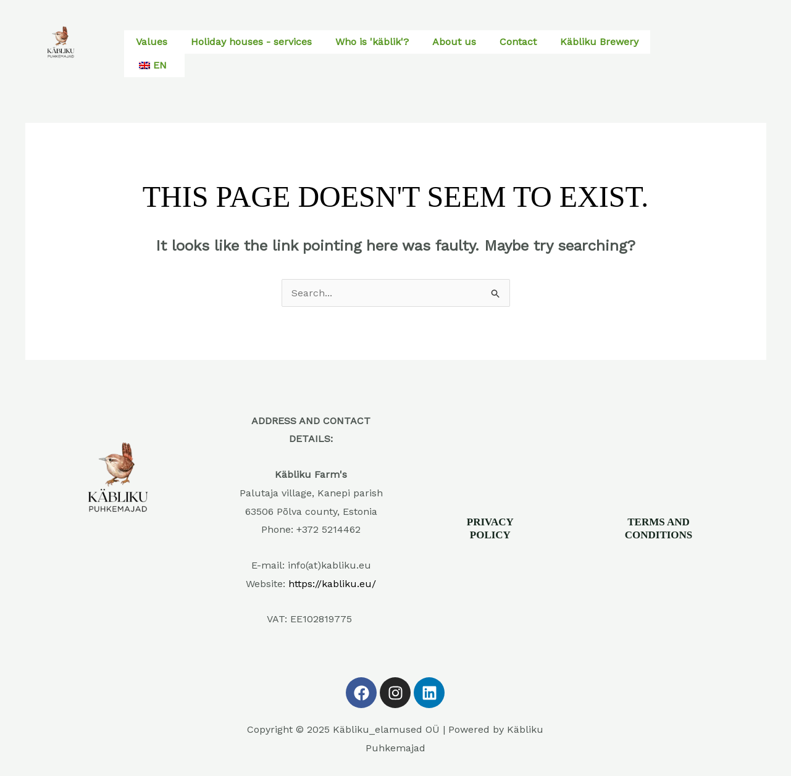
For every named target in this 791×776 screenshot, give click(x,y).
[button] (154, 65)
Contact (518, 42)
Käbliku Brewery (599, 42)
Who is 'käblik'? (372, 42)
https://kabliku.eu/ (332, 584)
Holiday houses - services (251, 42)
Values (151, 42)
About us (454, 42)
